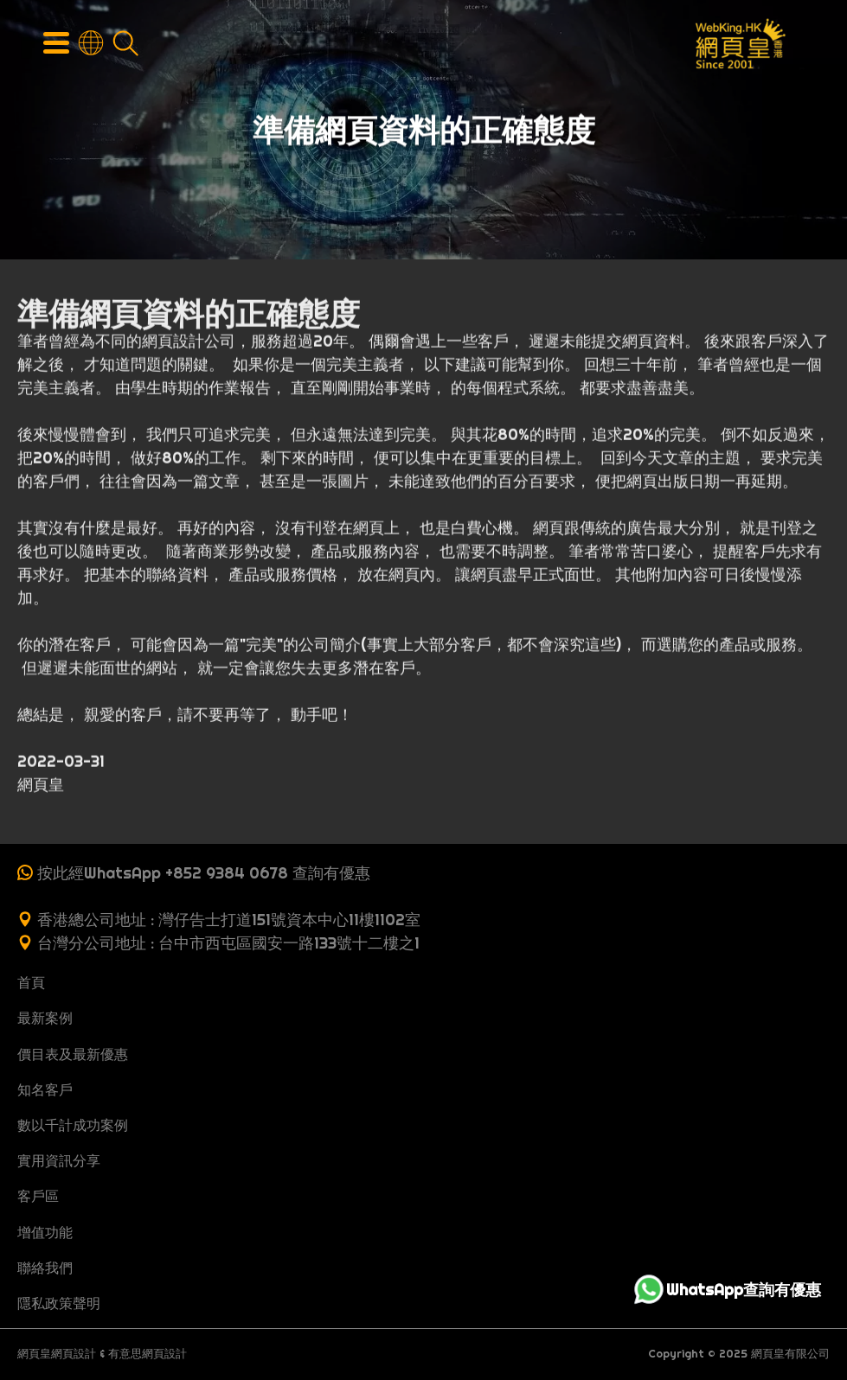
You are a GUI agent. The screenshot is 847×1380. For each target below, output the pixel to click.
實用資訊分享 (58, 1160)
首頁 (31, 982)
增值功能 (45, 1232)
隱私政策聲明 (58, 1303)
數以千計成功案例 (72, 1125)
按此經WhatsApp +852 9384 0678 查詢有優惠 (203, 873)
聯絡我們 (45, 1267)
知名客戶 (45, 1089)
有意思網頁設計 (147, 1353)
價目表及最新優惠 (72, 1054)
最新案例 (45, 1017)
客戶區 (38, 1195)
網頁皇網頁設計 (56, 1353)
